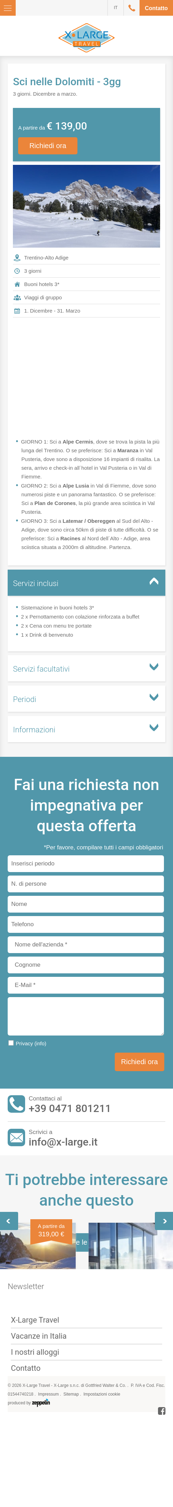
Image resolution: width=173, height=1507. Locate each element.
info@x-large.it (63, 1142)
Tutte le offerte (86, 1402)
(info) (40, 1043)
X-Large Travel (35, 1480)
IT (116, 7)
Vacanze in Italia (39, 1496)
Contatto (156, 8)
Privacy (31, 1043)
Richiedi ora (47, 145)
